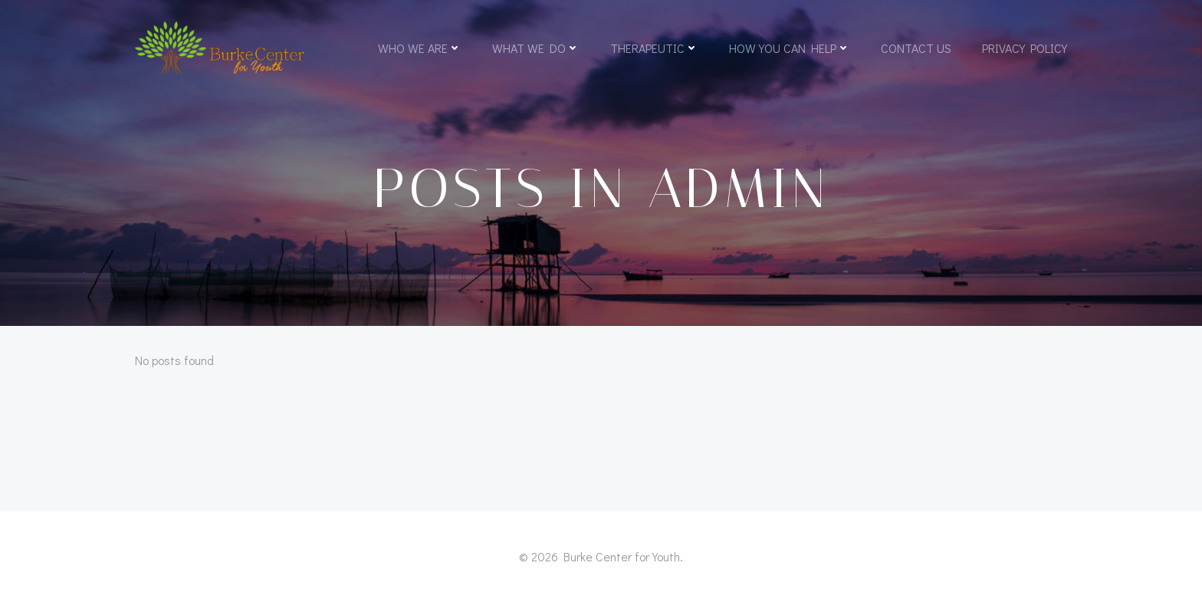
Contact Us (916, 48)
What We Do (536, 48)
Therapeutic (654, 48)
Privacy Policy (1024, 48)
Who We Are (419, 48)
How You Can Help (789, 48)
